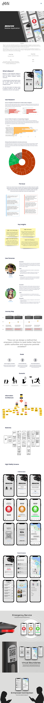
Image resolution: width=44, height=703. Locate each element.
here (19, 50)
